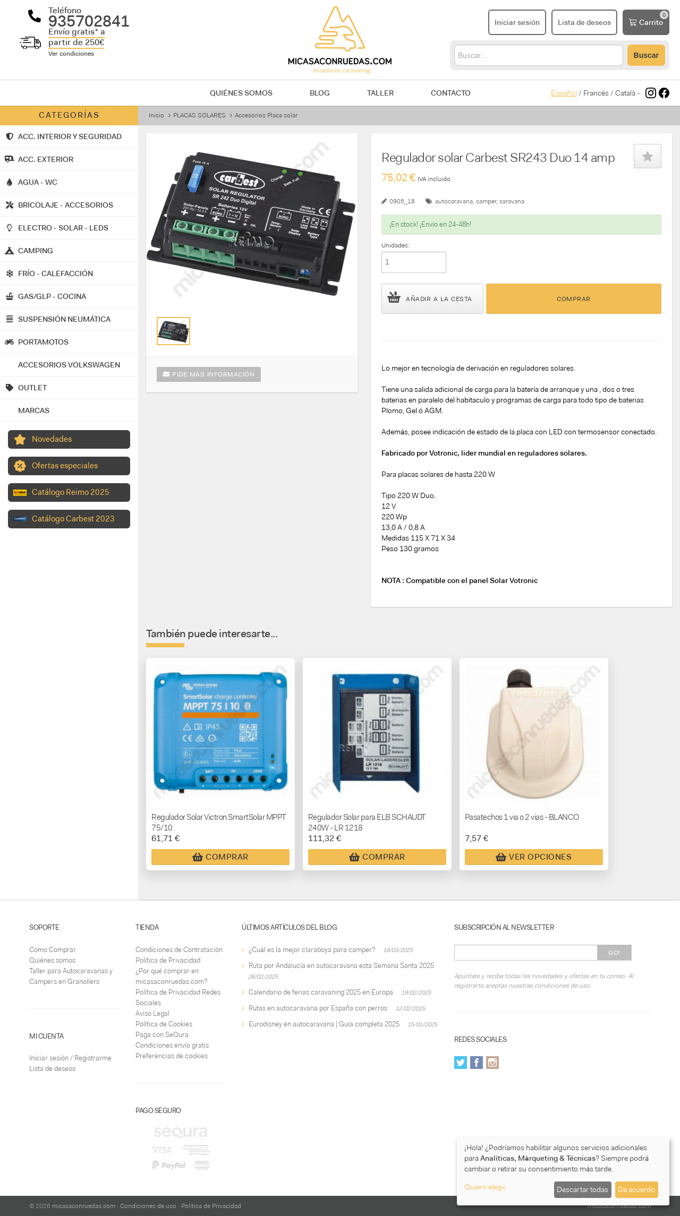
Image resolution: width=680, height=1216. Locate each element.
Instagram (492, 1062)
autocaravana (454, 201)
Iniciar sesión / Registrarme (70, 1058)
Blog (320, 93)
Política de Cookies (163, 1024)
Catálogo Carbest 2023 (73, 518)
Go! (614, 952)
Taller (380, 93)
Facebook (476, 1062)
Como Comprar (52, 949)
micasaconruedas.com (83, 1206)
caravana (511, 201)
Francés (596, 93)
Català (625, 93)
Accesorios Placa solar (266, 115)
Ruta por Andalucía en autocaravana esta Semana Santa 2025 (341, 965)
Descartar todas (582, 1189)
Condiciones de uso (148, 1206)
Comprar (574, 299)
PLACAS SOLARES (199, 115)
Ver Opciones (534, 857)
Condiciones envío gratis (172, 1045)
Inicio (156, 115)
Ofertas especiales (65, 465)
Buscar (646, 55)
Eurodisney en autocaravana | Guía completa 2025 (324, 1024)
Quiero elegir (485, 1187)
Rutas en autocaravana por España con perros (318, 1008)
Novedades (52, 439)
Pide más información (208, 374)
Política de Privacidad (167, 960)
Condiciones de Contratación (179, 949)
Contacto (451, 93)
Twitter (460, 1062)
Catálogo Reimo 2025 (70, 492)
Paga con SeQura (162, 1034)
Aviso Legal (152, 1013)
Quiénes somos (241, 93)
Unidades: (395, 245)
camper (486, 201)
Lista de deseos (52, 1068)
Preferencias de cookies (171, 1055)
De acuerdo (636, 1189)
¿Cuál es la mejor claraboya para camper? (312, 949)
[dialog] (563, 1171)
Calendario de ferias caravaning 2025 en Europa (321, 992)
